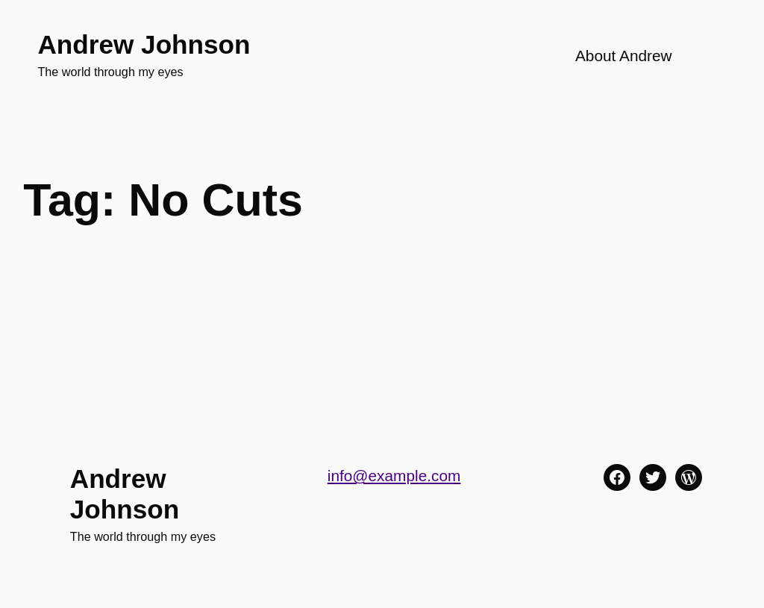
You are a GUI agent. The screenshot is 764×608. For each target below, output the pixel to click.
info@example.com (394, 475)
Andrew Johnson (143, 44)
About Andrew (623, 55)
